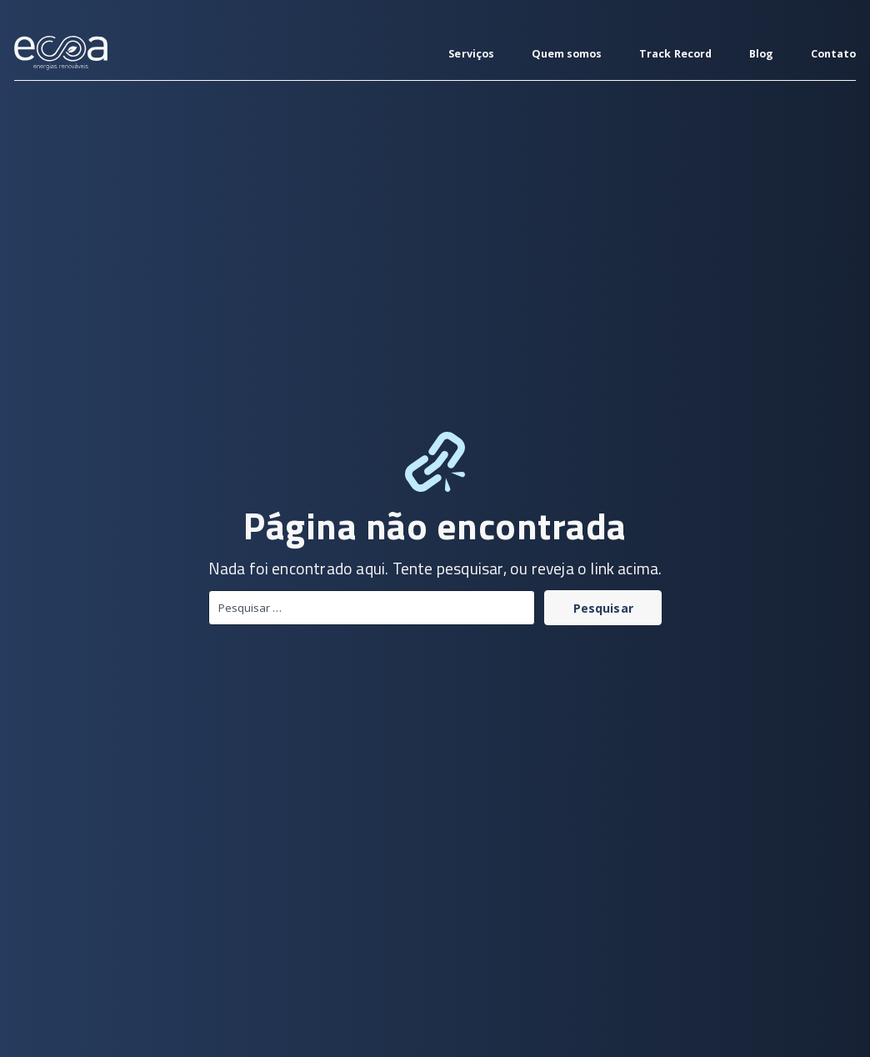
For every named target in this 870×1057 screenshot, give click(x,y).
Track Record (675, 54)
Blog (761, 54)
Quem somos (567, 54)
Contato (833, 54)
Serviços (471, 54)
